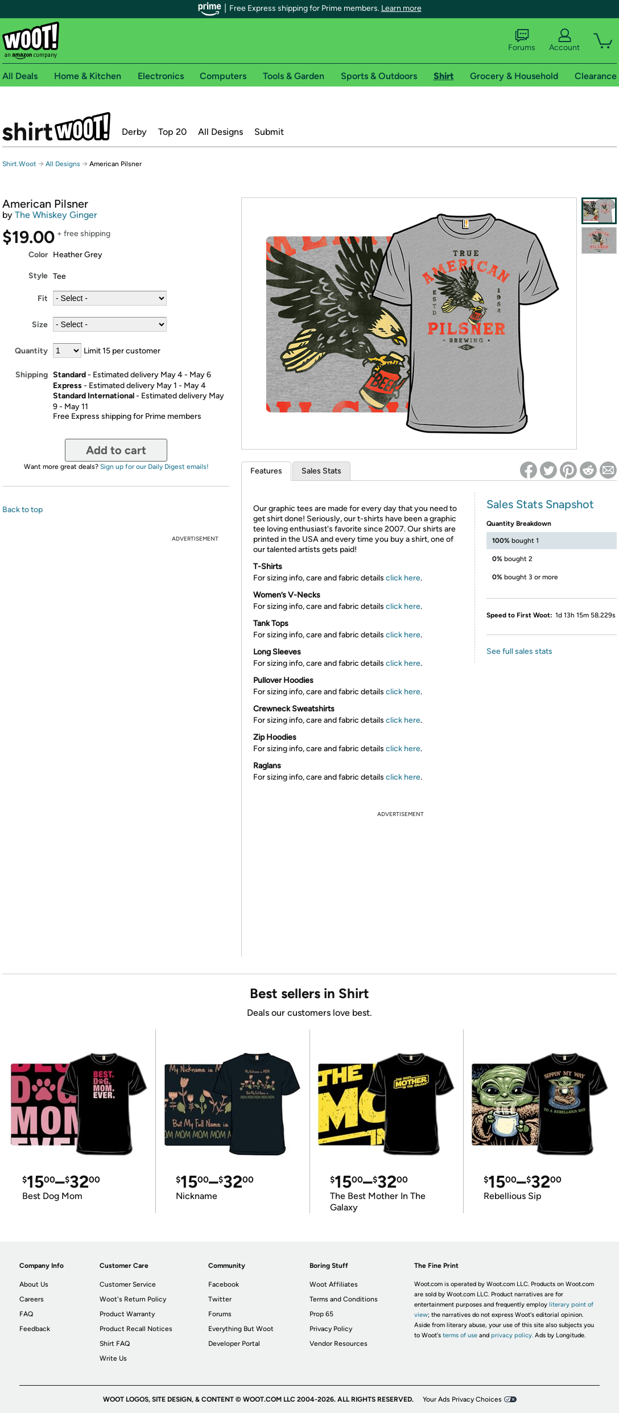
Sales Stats (321, 471)
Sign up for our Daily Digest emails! (154, 467)
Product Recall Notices (136, 1329)
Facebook (223, 1284)
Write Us (113, 1358)
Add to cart (116, 450)
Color (38, 254)
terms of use (460, 1335)
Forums (521, 40)
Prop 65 (321, 1314)
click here (403, 578)
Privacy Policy (331, 1329)
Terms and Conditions (344, 1299)
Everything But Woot (241, 1329)
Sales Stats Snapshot (540, 504)
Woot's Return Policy (133, 1299)
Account (564, 40)
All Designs (220, 131)
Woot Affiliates (334, 1284)
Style (38, 276)
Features (266, 471)
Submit (269, 131)
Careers (31, 1299)
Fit (43, 298)
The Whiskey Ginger (56, 214)
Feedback (34, 1329)
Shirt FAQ (115, 1344)
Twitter (220, 1299)
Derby (134, 131)
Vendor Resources (339, 1344)
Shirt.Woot (56, 126)
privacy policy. (512, 1335)
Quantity (31, 351)
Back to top (22, 509)
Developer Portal (234, 1344)
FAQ (26, 1314)
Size (40, 324)
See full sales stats (519, 651)
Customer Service (128, 1284)
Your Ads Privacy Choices (462, 1399)
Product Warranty (127, 1314)
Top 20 (172, 131)
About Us (33, 1284)
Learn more (401, 8)
